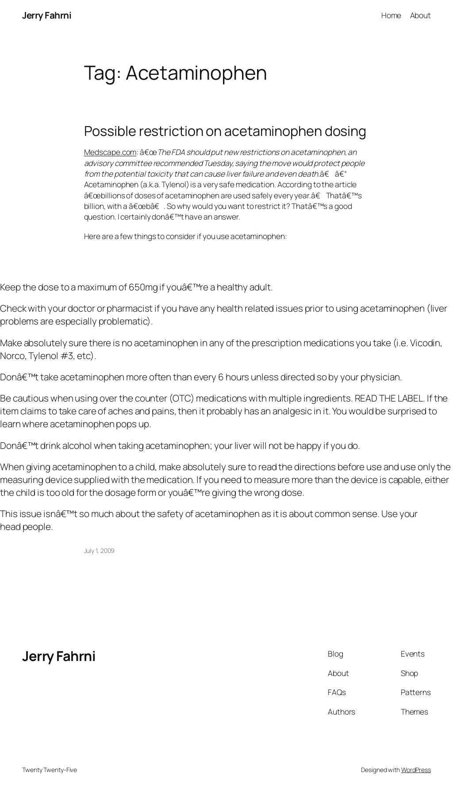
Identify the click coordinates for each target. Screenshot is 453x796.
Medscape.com (110, 152)
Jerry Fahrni (46, 15)
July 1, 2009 (99, 550)
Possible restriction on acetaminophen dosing (225, 131)
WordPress (416, 769)
